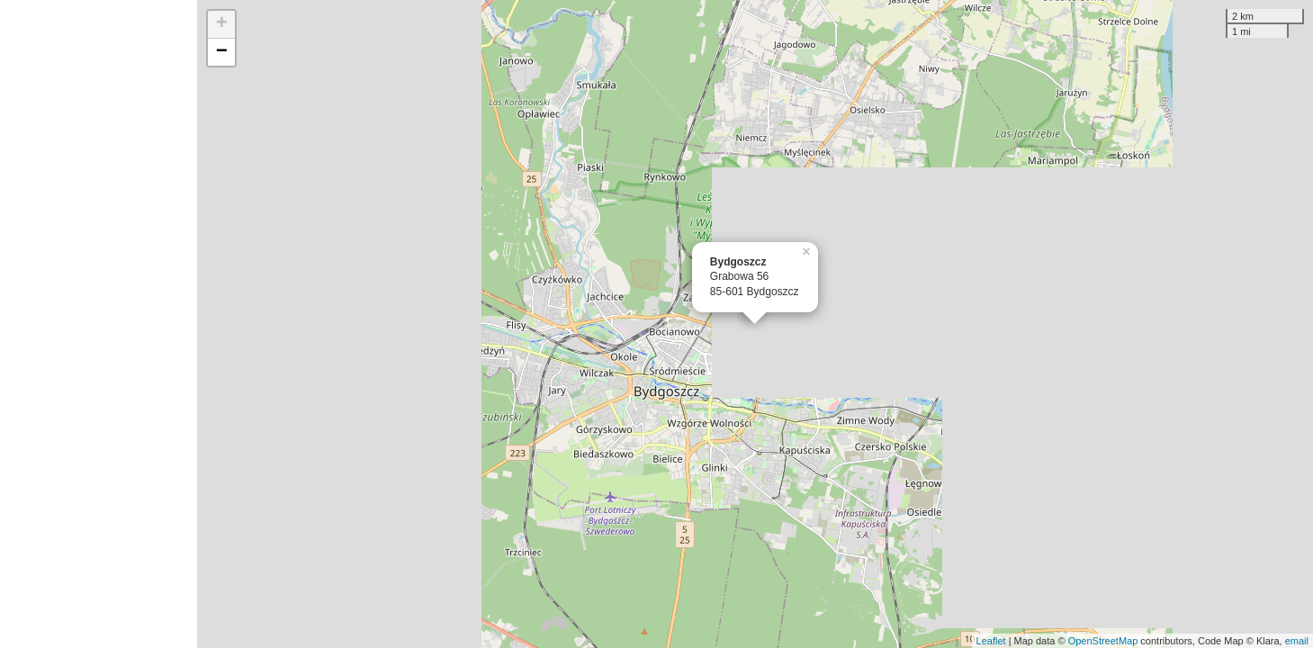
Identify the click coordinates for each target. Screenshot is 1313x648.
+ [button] (222, 24)
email (1297, 640)
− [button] (222, 52)
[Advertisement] (98, 324)
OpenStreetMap (1103, 640)
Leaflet (991, 640)
